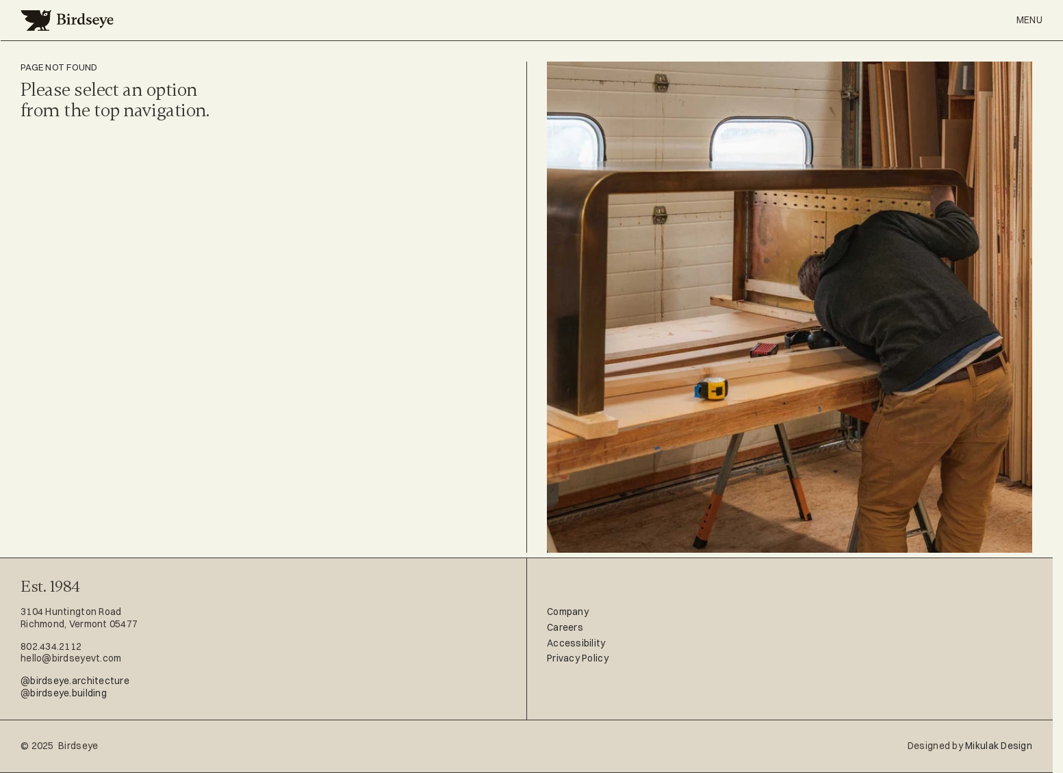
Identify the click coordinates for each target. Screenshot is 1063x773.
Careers (565, 627)
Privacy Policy (578, 658)
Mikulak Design (998, 745)
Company (568, 611)
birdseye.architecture (79, 680)
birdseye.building (68, 692)
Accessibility (576, 643)
